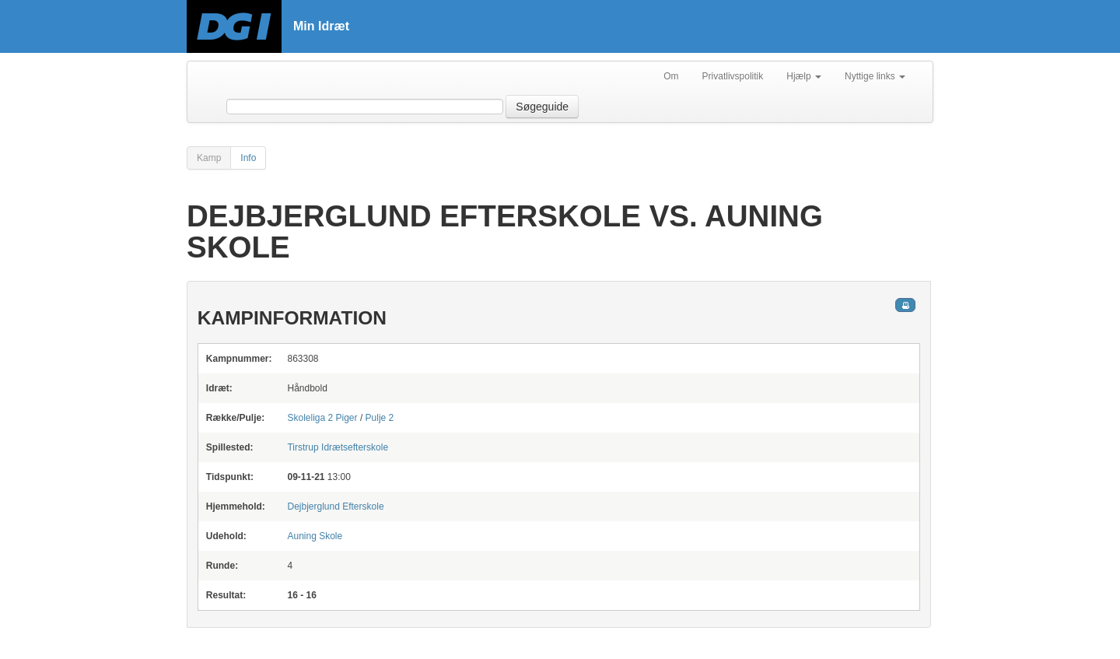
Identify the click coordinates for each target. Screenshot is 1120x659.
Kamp (209, 157)
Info (248, 157)
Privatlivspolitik (733, 76)
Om (670, 76)
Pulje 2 (380, 417)
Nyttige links (875, 76)
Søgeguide (542, 106)
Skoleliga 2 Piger (322, 417)
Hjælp (803, 76)
